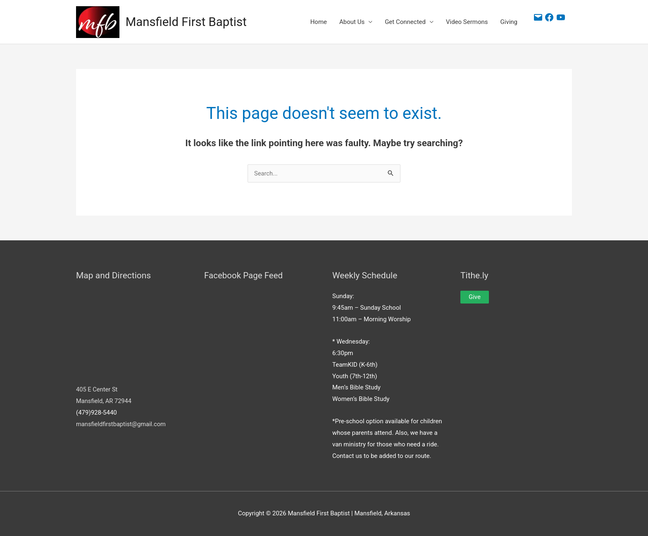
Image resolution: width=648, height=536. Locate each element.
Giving (508, 22)
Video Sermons (467, 22)
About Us (351, 22)
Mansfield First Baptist (188, 22)
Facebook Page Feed (244, 275)
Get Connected (405, 22)
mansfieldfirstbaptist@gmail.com (122, 424)
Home (318, 22)
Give (475, 297)
